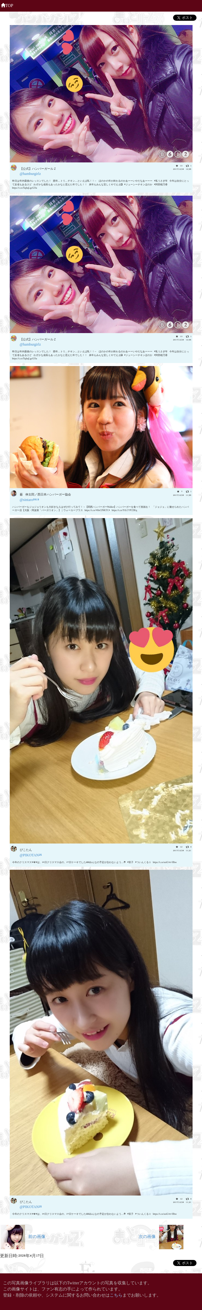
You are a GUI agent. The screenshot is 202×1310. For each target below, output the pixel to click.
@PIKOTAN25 (31, 854)
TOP (7, 5)
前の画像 (23, 1236)
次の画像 (161, 1236)
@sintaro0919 (29, 499)
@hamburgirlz (30, 173)
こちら (116, 1295)
